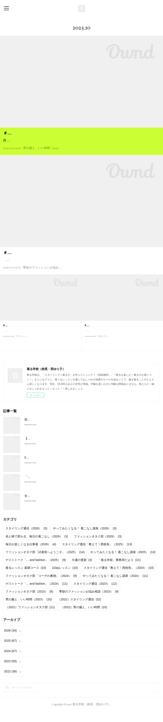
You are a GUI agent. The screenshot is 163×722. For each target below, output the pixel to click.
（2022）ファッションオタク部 (30, 618)
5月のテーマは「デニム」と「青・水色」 (52, 468)
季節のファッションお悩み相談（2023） (49, 278)
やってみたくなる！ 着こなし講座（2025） (122, 562)
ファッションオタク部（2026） (97, 547)
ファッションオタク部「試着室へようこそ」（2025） (45, 562)
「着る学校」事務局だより (119, 570)
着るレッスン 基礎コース (26, 578)
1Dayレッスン (65, 578)
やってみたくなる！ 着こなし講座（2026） (84, 539)
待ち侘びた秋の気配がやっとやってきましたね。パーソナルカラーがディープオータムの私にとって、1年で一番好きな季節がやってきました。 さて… (40, 343)
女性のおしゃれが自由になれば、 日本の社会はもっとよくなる (66, 506)
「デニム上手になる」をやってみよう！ (51, 487)
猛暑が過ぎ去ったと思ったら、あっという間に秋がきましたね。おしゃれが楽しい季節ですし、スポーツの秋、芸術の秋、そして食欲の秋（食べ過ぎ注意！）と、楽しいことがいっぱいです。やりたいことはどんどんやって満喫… (80, 267)
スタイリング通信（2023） (95, 594)
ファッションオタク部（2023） (29, 602)
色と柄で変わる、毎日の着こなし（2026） (37, 547)
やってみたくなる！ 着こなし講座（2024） (115, 586)
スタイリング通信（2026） (26, 539)
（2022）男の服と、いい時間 (84, 618)
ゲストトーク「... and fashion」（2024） (36, 594)
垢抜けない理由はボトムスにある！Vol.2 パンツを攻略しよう (65, 430)
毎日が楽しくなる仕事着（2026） (31, 554)
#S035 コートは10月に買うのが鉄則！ (109, 336)
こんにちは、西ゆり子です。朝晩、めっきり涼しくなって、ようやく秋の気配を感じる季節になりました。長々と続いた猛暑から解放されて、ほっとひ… (122, 343)
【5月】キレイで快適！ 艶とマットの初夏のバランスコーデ (64, 449)
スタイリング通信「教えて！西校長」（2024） (119, 578)
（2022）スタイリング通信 (79, 610)
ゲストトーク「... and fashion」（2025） (36, 570)
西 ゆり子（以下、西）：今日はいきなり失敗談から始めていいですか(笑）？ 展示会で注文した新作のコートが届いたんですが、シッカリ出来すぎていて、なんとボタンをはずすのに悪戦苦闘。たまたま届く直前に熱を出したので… (80, 143)
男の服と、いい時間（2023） (42, 153)
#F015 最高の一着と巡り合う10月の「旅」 (30, 336)
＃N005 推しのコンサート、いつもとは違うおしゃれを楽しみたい (65, 258)
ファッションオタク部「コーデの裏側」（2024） (41, 586)
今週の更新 (82, 570)
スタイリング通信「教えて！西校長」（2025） (97, 554)
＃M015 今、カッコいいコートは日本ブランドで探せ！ (54, 133)
